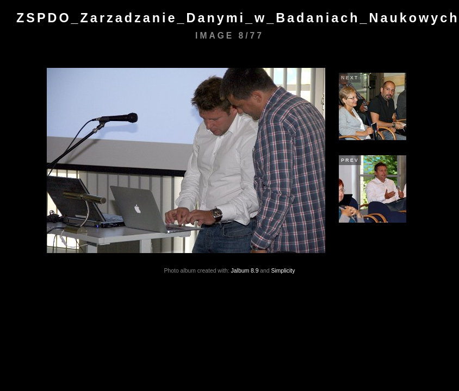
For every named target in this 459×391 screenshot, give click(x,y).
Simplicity (283, 271)
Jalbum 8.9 (245, 271)
